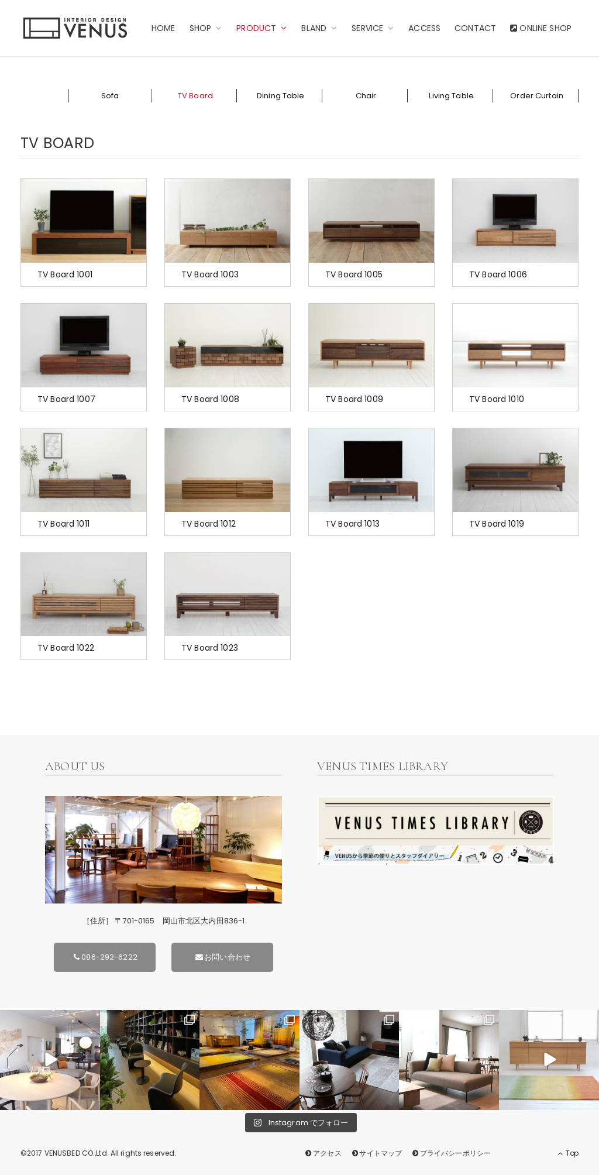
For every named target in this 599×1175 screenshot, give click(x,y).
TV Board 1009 (354, 399)
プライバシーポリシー (451, 1153)
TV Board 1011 (63, 524)
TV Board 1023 (209, 648)
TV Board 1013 (352, 524)
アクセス (323, 1153)
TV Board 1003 (210, 274)
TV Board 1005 (354, 274)
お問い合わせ (222, 957)
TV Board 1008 (210, 399)
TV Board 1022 (65, 648)
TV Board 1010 (496, 399)
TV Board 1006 (498, 274)
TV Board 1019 (496, 524)
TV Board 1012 (208, 524)
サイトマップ (376, 1153)
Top (568, 1153)
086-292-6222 (104, 957)
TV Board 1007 (66, 399)
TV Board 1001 (64, 274)
